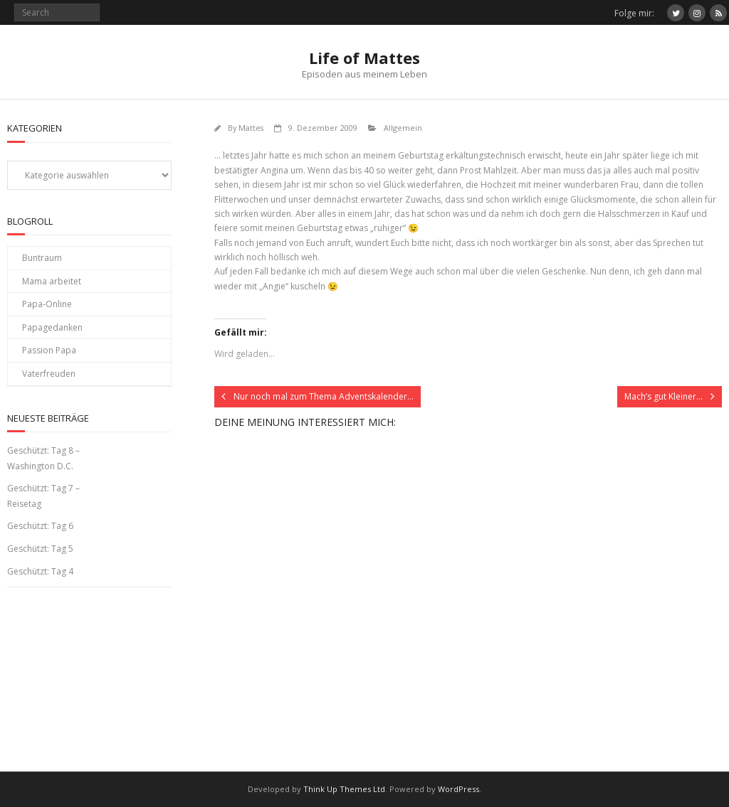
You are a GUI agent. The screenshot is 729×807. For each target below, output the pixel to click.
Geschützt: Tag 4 (40, 571)
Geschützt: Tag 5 (40, 549)
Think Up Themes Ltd (344, 789)
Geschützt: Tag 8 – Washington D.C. (43, 458)
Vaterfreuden (48, 374)
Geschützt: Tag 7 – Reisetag (43, 496)
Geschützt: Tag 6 (40, 526)
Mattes (250, 127)
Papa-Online (47, 304)
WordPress (458, 789)
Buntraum (42, 258)
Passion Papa (49, 350)
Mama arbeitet (51, 281)
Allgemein (403, 127)
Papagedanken (52, 327)
